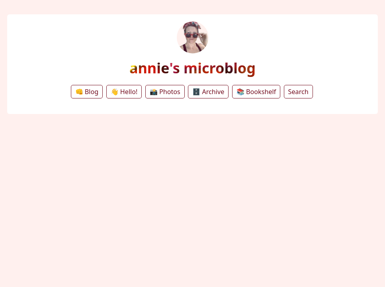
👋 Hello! (124, 91)
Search (298, 91)
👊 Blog (87, 91)
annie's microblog (192, 68)
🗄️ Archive (208, 91)
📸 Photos (165, 91)
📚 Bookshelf (256, 91)
